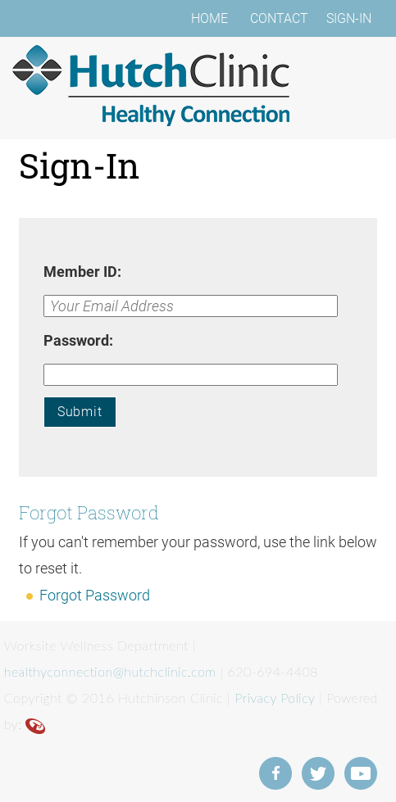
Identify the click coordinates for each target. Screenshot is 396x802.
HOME (209, 18)
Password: (78, 340)
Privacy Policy (274, 697)
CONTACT (279, 18)
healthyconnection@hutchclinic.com (110, 671)
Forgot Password (94, 595)
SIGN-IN (348, 18)
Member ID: (82, 271)
